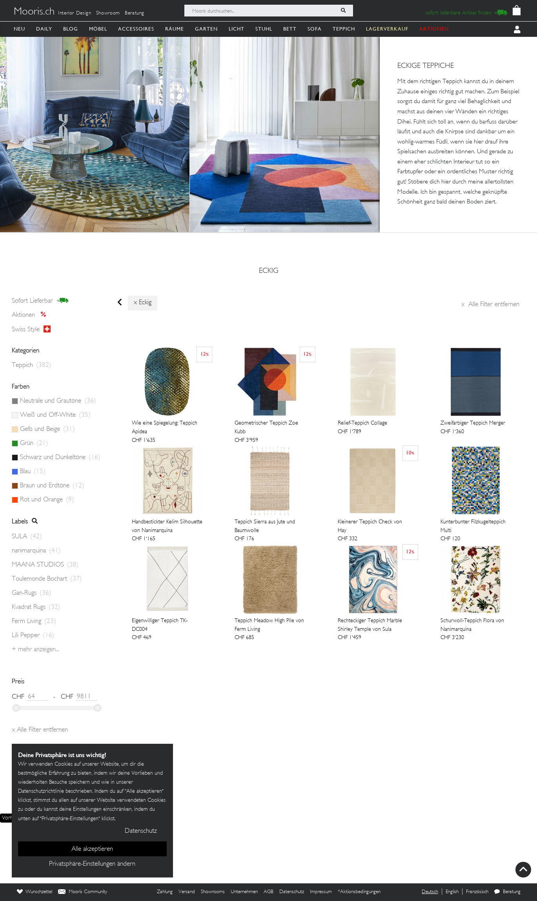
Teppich (344, 29)
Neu (19, 29)
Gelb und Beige (47, 429)
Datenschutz (291, 892)
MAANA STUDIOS (45, 565)
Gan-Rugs (31, 593)
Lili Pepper (33, 635)
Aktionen (31, 315)
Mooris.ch (34, 12)
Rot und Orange (47, 500)
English (452, 892)
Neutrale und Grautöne (58, 401)
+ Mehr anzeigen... (35, 650)
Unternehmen (244, 892)
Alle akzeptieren (92, 849)
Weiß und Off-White (55, 415)
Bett (290, 29)
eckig (269, 271)
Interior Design (74, 13)
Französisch (477, 892)
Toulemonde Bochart (47, 579)
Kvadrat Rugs (36, 607)
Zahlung (165, 892)
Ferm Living (34, 621)
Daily (44, 29)
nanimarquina (36, 551)
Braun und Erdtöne (52, 486)
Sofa (315, 29)
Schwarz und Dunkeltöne (60, 457)
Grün (34, 443)
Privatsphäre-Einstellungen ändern (92, 864)
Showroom (108, 13)
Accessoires (136, 29)
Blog (70, 29)
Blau (33, 472)
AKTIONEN (434, 29)
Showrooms (213, 892)
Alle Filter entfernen (490, 305)
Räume (174, 29)
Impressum (321, 892)
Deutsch (430, 892)
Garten (206, 29)
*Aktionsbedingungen (359, 892)
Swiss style (31, 329)
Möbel (98, 29)
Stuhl (263, 29)
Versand (186, 892)
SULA (27, 537)
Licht (236, 29)
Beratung (134, 13)
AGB (268, 892)
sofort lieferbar (40, 301)
